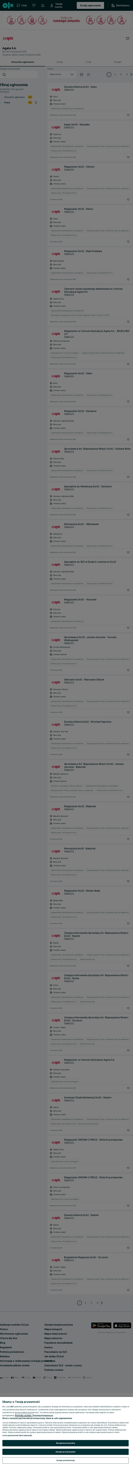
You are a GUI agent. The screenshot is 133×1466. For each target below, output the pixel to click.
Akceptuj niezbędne (65, 1452)
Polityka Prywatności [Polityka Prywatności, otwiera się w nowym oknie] (43, 1415)
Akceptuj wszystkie (65, 1443)
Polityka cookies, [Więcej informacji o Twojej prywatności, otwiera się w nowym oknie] (23, 1415)
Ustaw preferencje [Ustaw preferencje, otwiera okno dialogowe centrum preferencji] (65, 1460)
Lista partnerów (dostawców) (17, 1435)
